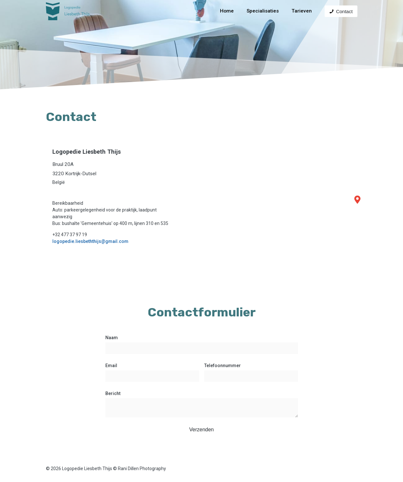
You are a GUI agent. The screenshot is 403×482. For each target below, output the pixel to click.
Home (227, 11)
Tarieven (302, 11)
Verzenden (201, 429)
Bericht (112, 393)
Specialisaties (263, 11)
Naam (111, 337)
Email (111, 365)
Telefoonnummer (222, 365)
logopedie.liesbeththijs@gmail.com (90, 241)
